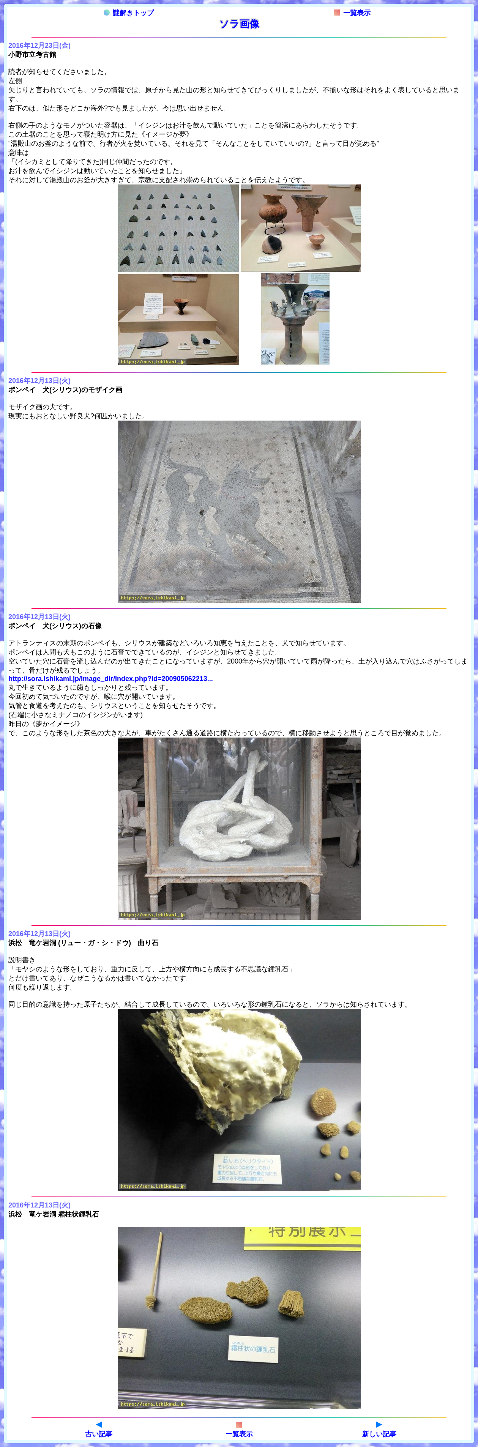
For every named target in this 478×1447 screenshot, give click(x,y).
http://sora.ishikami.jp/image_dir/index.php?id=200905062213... (110, 679)
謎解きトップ (129, 13)
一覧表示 (352, 13)
